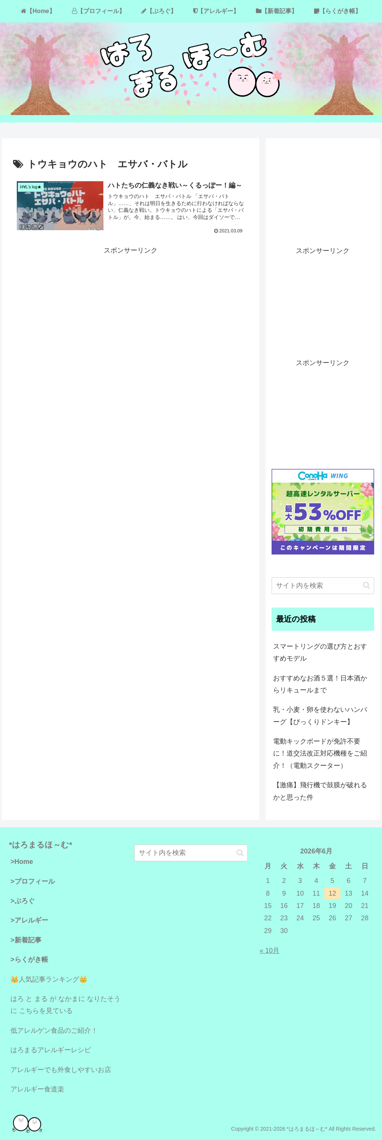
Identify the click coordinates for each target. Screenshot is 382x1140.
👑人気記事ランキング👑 (48, 979)
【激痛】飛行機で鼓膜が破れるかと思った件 (320, 791)
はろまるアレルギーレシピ (50, 1050)
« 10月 (269, 950)
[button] (366, 585)
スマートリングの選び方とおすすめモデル (320, 652)
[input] (323, 585)
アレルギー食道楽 (37, 1089)
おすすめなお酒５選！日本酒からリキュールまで (320, 684)
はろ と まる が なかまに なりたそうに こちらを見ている (65, 1004)
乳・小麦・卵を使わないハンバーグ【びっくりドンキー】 (320, 715)
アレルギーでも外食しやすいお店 (60, 1069)
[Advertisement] (130, 309)
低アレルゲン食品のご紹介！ (54, 1030)
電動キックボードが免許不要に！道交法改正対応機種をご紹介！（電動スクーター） (320, 753)
